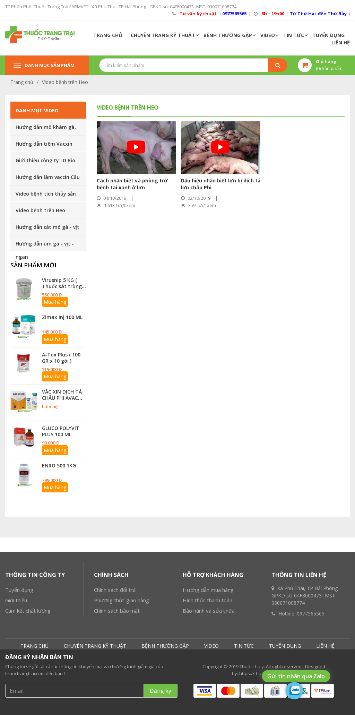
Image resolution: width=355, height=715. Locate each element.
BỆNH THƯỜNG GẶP (228, 35)
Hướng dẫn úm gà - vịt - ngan (45, 245)
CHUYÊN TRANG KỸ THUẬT (163, 35)
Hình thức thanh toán (207, 648)
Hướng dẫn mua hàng (208, 638)
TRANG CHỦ (107, 35)
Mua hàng (55, 302)
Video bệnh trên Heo (65, 82)
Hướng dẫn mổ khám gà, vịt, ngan (46, 129)
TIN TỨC (293, 35)
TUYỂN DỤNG (328, 35)
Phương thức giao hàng (121, 648)
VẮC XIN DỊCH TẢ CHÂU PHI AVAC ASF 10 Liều (62, 397)
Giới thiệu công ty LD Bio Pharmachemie (45, 162)
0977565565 (310, 661)
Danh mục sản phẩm (44, 65)
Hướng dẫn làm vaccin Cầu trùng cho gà (48, 179)
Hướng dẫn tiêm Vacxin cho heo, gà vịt (44, 146)
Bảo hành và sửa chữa (209, 658)
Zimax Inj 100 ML (62, 317)
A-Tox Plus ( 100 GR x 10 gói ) (61, 357)
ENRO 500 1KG (59, 465)
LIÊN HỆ (340, 42)
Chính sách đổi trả (115, 638)
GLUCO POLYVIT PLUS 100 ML (60, 431)
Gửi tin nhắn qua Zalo (296, 676)
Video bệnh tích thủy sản (46, 193)
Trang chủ (21, 82)
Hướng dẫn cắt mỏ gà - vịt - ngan (47, 229)
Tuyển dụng (19, 638)
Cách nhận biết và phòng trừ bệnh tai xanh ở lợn (132, 184)
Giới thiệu (16, 648)
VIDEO (267, 35)
